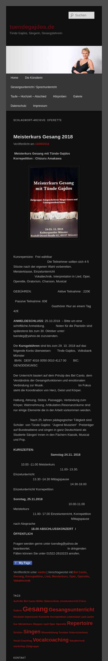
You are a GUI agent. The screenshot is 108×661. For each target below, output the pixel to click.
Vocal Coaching (22, 640)
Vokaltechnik (22, 580)
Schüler (18, 632)
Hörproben (59, 96)
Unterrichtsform (78, 632)
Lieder (90, 616)
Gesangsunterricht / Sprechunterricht (34, 87)
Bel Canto (80, 572)
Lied (47, 576)
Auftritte (18, 601)
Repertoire (80, 623)
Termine (63, 632)
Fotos (82, 601)
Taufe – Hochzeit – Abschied (28, 96)
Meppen (37, 624)
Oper (72, 576)
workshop (19, 646)
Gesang (18, 576)
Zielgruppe (32, 646)
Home (14, 77)
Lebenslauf (73, 616)
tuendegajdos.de (32, 27)
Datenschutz (18, 105)
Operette (83, 576)
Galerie (77, 96)
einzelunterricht (69, 601)
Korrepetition (34, 576)
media (42, 572)
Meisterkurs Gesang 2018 (43, 136)
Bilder (39, 601)
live (15, 624)
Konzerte (44, 616)
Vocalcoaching (51, 640)
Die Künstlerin (34, 77)
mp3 (46, 624)
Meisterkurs (60, 576)
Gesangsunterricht (71, 610)
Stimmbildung (49, 632)
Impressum (40, 105)
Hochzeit (18, 616)
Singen (31, 632)
